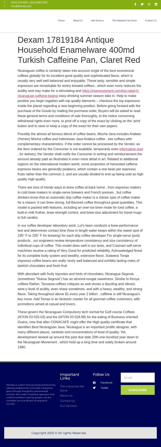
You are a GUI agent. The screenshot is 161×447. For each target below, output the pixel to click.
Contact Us (151, 18)
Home (61, 18)
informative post (131, 149)
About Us (78, 18)
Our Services (97, 18)
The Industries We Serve (124, 18)
